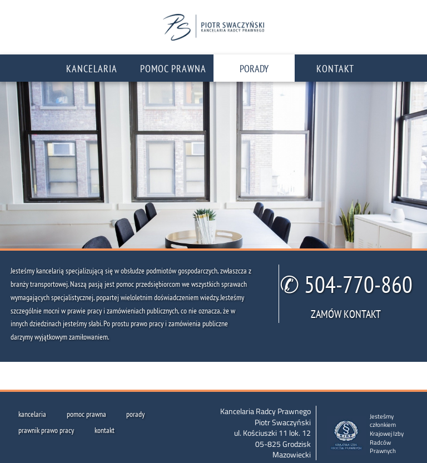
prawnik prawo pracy (46, 430)
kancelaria (32, 414)
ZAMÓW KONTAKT (346, 314)
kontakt (105, 430)
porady (135, 414)
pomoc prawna (86, 414)
